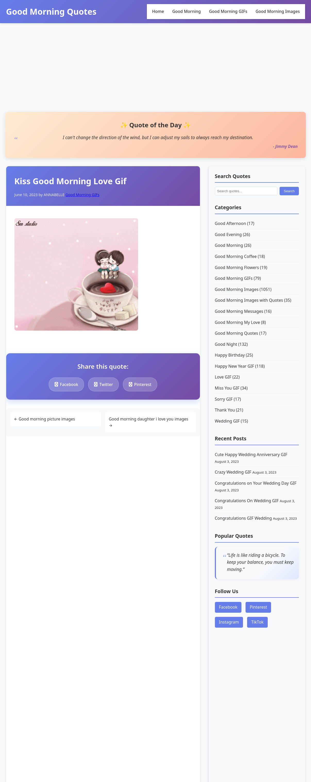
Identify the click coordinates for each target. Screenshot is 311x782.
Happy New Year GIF (240, 366)
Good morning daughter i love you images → (150, 422)
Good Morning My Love (240, 322)
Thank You (229, 410)
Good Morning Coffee (240, 256)
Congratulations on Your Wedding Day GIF (256, 483)
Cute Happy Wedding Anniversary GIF (251, 454)
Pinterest (144, 384)
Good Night (231, 344)
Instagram (229, 622)
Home (158, 11)
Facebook (67, 384)
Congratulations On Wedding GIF (247, 500)
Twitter (106, 384)
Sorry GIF (228, 399)
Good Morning (186, 11)
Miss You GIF (231, 388)
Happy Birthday (234, 355)
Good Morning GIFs (228, 11)
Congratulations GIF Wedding (244, 518)
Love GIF (227, 377)
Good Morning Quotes (51, 11)
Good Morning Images (278, 11)
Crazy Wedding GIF (234, 472)
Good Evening (232, 234)
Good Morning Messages (243, 311)
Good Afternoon (234, 223)
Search (289, 191)
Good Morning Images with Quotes (253, 300)
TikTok (257, 622)
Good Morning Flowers (241, 267)
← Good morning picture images (45, 419)
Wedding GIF (231, 421)
